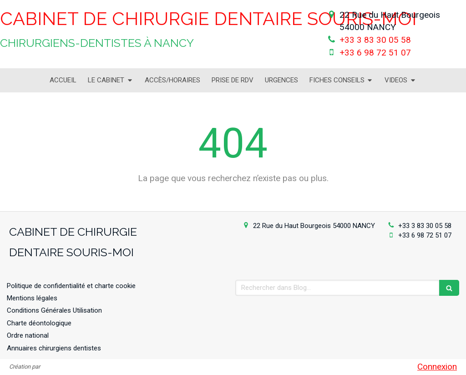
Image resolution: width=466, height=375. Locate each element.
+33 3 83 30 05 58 (375, 40)
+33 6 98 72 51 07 (375, 52)
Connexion (437, 366)
